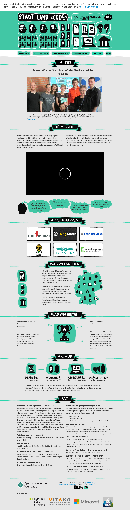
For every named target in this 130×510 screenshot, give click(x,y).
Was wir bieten (80, 54)
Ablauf (97, 54)
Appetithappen (41, 54)
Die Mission (24, 53)
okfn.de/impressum (89, 6)
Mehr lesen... (31, 120)
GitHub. (91, 484)
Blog (108, 17)
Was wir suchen (61, 54)
